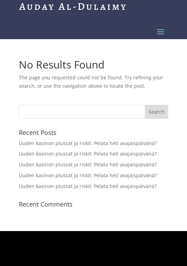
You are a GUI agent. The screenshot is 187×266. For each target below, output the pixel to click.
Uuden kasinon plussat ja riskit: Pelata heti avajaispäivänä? (88, 143)
